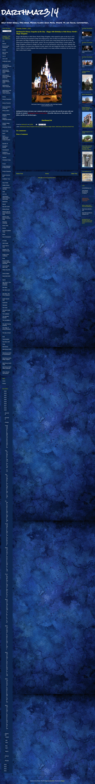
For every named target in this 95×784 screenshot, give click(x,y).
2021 (5, 397)
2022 (5, 395)
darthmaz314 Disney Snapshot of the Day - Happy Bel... (6, 691)
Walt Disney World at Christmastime (6, 353)
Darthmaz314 (47, 120)
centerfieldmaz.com (86, 188)
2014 (5, 764)
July (6, 740)
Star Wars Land (6, 290)
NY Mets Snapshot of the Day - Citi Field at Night (6, 511)
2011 (5, 770)
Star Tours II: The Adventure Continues (6, 284)
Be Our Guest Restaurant (5, 47)
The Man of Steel (6, 332)
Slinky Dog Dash (6, 269)
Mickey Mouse (5, 209)
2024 (5, 391)
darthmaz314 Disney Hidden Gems (5, 71)
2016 (5, 408)
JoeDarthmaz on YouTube (6, 188)
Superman (4, 302)
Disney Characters (6, 99)
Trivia (3, 344)
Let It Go (4, 194)
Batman (4, 43)
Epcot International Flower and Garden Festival (6, 137)
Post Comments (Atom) (50, 177)
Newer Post (19, 173)
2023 (5, 393)
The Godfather (5, 314)
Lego (3, 191)
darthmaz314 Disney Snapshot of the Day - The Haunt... (6, 560)
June (6, 742)
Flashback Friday (6, 160)
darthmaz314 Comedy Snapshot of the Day (6, 66)
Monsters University (4, 222)
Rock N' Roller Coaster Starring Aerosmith (6, 262)
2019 (5, 401)
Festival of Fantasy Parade (6, 153)
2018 (5, 403)
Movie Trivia (5, 225)
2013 (5, 766)
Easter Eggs (5, 131)
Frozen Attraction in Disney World (6, 167)
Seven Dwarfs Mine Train (5, 266)
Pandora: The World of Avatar (6, 250)
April (6, 748)
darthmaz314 (29, 12)
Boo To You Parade (5, 53)
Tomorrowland (5, 339)
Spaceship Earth (6, 276)
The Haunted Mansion (5, 317)
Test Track (4, 307)
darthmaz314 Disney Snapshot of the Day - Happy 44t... (6, 717)
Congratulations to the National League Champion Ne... (6, 437)
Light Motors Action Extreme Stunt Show (6, 198)
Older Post (74, 173)
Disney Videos (5, 110)
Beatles (4, 50)
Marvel (4, 204)
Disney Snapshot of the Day (6, 107)
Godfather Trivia (6, 179)
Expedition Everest (4, 146)
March (6, 751)
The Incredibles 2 (6, 320)
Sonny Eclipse (5, 273)
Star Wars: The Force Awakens (6, 294)
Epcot (3, 133)
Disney (42, 126)
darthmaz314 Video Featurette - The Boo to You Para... (6, 611)
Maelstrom (4, 201)
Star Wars (4, 287)
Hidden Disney (5, 185)
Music (3, 234)
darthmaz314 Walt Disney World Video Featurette (6, 92)
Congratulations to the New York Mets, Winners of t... (6, 534)
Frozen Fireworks (6, 171)
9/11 (3, 41)
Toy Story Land (6, 341)
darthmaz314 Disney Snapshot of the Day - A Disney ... (6, 638)
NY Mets (4, 240)
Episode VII (5, 143)
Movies (4, 228)
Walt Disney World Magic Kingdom (6, 359)
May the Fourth (6, 206)
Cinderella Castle (6, 61)
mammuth (52, 780)
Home (47, 173)
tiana (3, 336)
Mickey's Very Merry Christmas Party (6, 218)
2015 (5, 410)
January (7, 760)
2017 (5, 405)
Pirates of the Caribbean (5, 255)
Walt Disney (58, 126)
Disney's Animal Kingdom (6, 115)
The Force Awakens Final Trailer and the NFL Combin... (6, 487)
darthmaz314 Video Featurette (6, 86)
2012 (5, 768)
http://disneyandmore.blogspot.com (87, 213)
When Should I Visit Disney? (6, 372)
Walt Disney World (6, 349)
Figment (4, 157)
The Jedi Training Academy (6, 324)
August (7, 737)
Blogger (63, 780)
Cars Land (4, 58)
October (7, 422)
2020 (5, 399)
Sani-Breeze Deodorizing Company (85, 192)
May (6, 745)
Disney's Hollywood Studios (6, 119)
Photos (4, 383)
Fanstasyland (5, 149)
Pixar (3, 258)
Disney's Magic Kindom (49, 126)
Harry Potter (5, 182)
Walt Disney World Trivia (68, 126)
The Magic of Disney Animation (6, 328)
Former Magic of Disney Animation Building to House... (6, 586)
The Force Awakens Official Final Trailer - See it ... (6, 461)
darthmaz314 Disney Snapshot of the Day (30, 126)
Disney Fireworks (6, 103)
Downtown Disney (6, 127)
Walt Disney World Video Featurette (6, 367)
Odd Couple (5, 243)
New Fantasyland (6, 237)
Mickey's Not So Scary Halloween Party (6, 213)
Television (4, 305)
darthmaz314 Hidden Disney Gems (5, 82)
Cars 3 (4, 56)
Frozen (4, 163)
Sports (4, 280)
